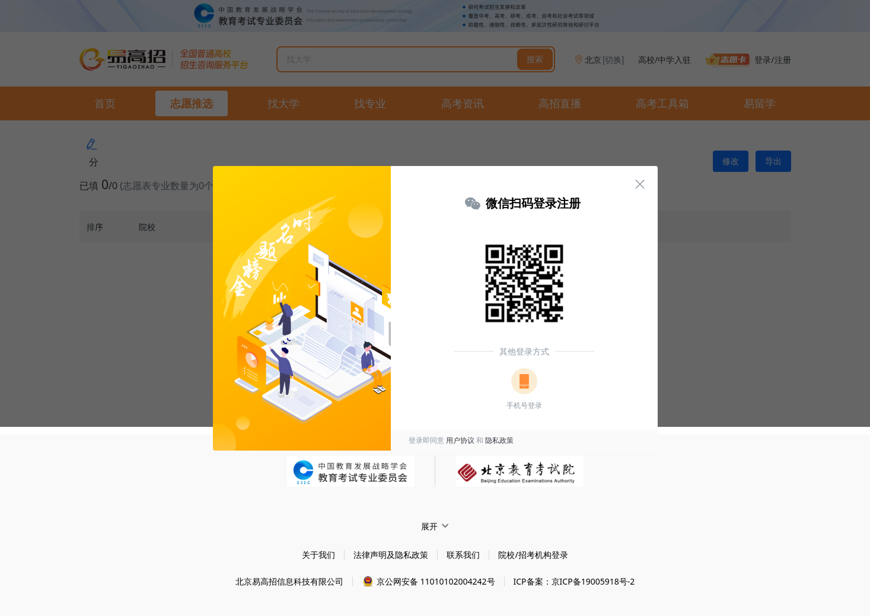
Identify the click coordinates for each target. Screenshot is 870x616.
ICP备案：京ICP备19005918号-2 (574, 581)
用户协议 (460, 440)
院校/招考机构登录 (533, 554)
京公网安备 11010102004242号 (436, 581)
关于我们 (318, 554)
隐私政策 (499, 440)
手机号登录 (524, 405)
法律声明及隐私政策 (390, 554)
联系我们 (463, 554)
